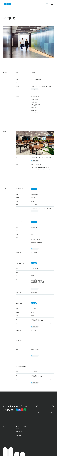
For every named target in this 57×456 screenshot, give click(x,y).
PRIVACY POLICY (19, 431)
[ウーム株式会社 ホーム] (7, 4)
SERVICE (17, 428)
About (17, 426)
